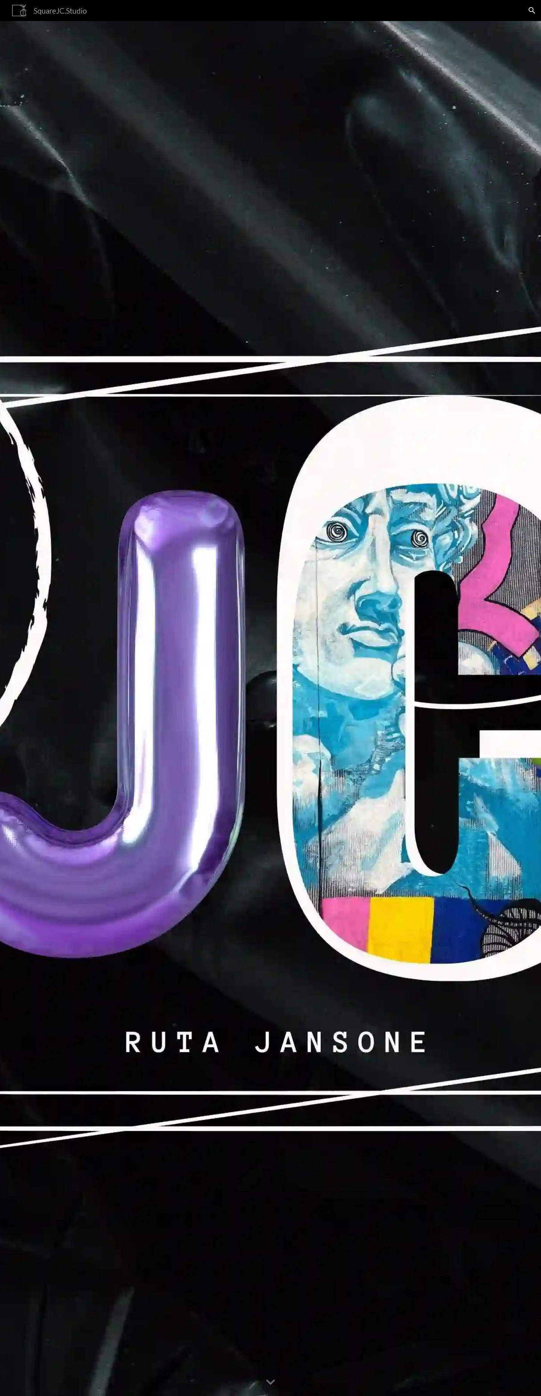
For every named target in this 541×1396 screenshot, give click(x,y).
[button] (532, 11)
